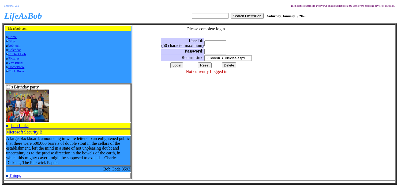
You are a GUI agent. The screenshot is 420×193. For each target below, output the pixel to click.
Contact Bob (17, 54)
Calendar (14, 50)
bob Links (19, 125)
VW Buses (15, 63)
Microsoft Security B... (26, 132)
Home (12, 37)
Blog (11, 41)
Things (15, 175)
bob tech (14, 45)
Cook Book (16, 71)
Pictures (14, 58)
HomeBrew (16, 67)
